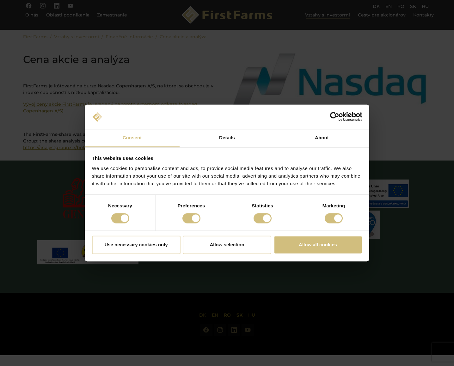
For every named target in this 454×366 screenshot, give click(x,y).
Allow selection (227, 244)
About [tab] (322, 137)
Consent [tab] (132, 137)
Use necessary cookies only (136, 244)
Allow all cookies (318, 244)
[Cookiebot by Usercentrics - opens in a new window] (334, 117)
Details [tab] (227, 137)
